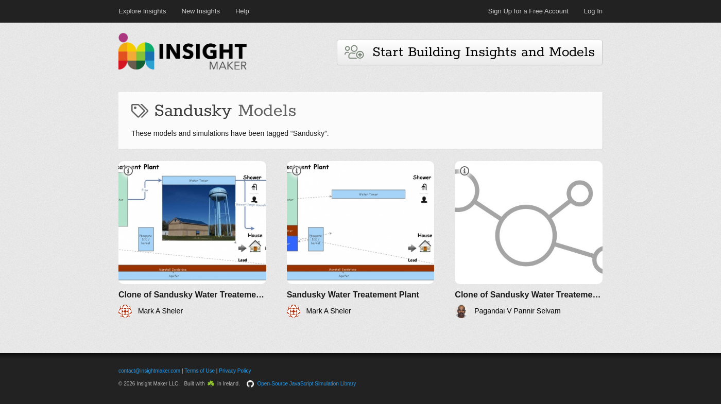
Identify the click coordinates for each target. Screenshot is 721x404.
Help (242, 11)
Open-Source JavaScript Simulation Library (307, 384)
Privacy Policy (235, 371)
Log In (593, 11)
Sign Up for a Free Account (528, 11)
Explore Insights (142, 11)
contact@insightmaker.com (149, 371)
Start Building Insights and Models (470, 52)
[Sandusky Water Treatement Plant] (361, 239)
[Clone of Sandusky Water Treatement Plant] (192, 239)
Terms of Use (199, 371)
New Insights (201, 11)
